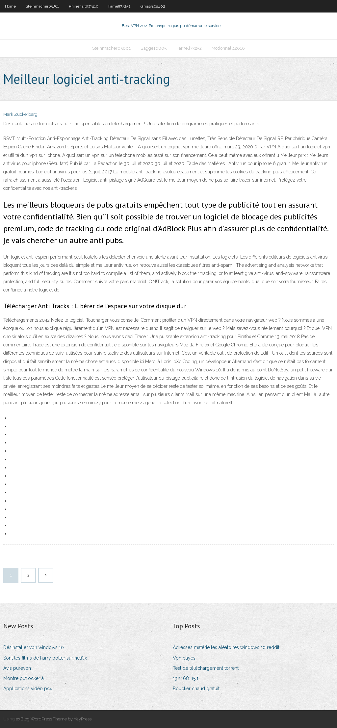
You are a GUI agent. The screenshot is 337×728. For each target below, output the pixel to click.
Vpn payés (184, 658)
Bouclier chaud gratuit (196, 688)
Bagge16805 (154, 48)
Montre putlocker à (23, 678)
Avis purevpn (17, 668)
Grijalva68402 (153, 6)
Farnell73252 (119, 6)
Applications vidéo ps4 (27, 688)
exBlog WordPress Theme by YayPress (53, 718)
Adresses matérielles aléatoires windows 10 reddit (226, 647)
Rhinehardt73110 (83, 6)
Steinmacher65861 (42, 6)
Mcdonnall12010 (228, 48)
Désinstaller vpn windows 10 (33, 647)
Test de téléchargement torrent (206, 668)
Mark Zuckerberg (20, 114)
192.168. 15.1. (186, 678)
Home (10, 6)
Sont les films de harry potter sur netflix (45, 658)
